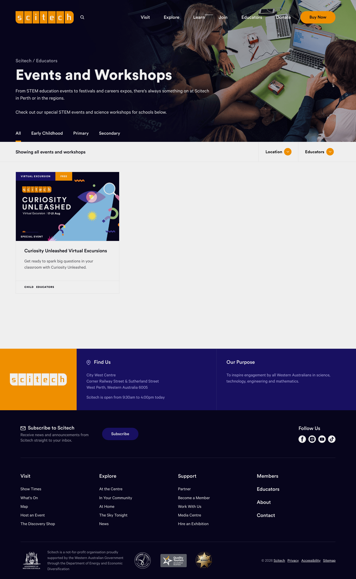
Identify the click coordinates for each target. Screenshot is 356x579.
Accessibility (311, 560)
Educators (47, 61)
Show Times (31, 489)
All (18, 133)
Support (187, 476)
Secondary (109, 133)
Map (27, 506)
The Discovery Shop (38, 524)
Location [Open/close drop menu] (278, 151)
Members (267, 476)
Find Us (102, 362)
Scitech (24, 61)
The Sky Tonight (113, 515)
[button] (145, 17)
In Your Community (115, 497)
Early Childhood (47, 133)
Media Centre (189, 515)
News (104, 523)
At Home (106, 506)
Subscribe (120, 433)
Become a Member (194, 497)
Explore (107, 476)
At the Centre (110, 489)
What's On (29, 497)
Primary (81, 133)
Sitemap (329, 560)
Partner (184, 489)
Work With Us (189, 506)
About (264, 502)
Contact (266, 515)
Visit (26, 476)
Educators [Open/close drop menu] (319, 151)
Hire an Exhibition (193, 523)
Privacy (293, 560)
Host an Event (33, 515)
